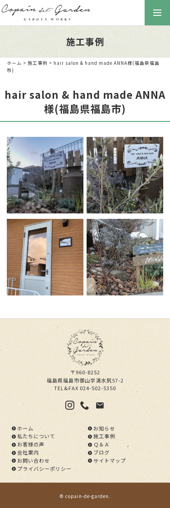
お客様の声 (30, 444)
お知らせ (104, 428)
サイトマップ (109, 460)
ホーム (14, 63)
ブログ (101, 452)
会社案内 (28, 452)
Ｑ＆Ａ (101, 444)
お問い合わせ (33, 460)
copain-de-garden (87, 496)
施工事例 (38, 63)
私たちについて (36, 436)
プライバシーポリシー (44, 468)
